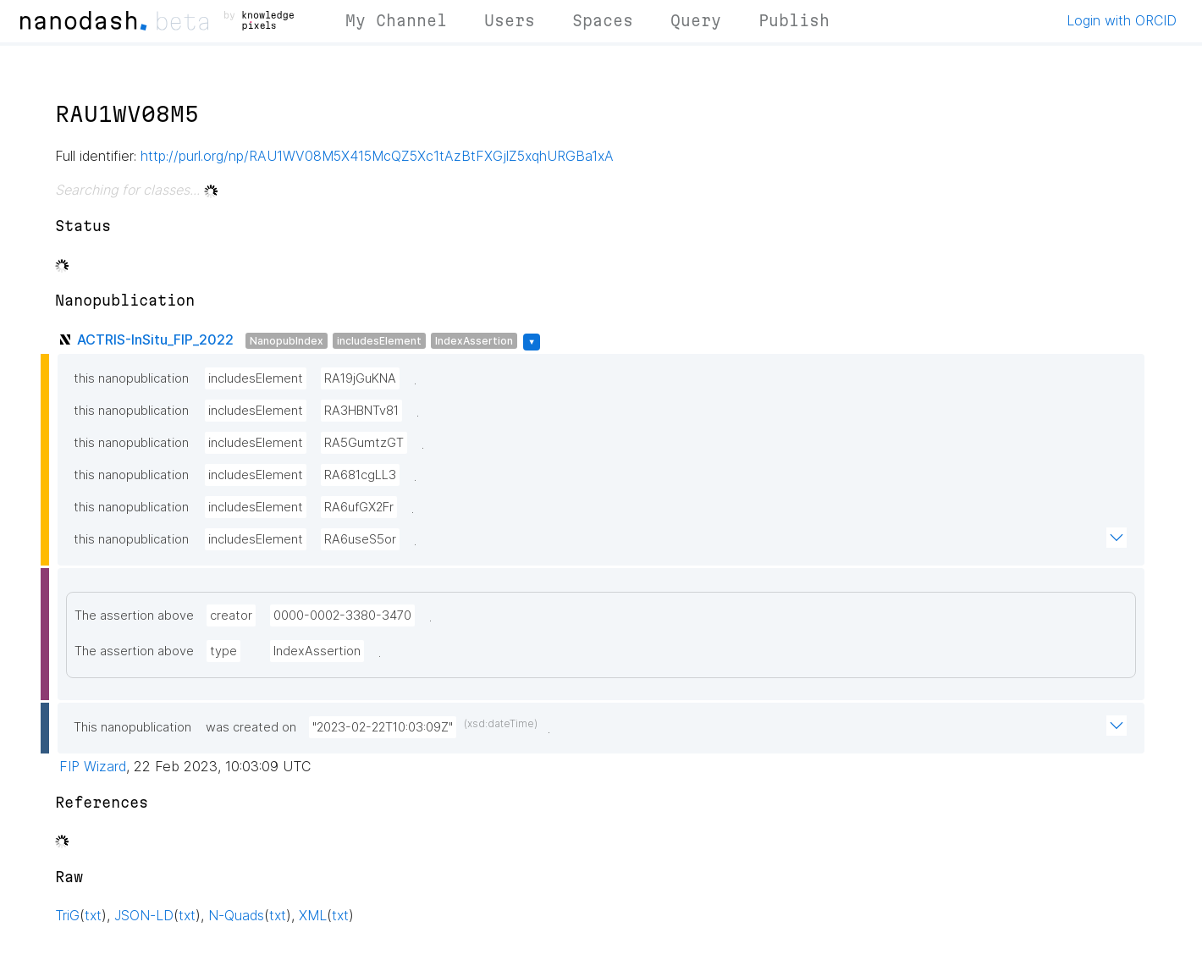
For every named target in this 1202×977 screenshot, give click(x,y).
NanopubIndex (286, 340)
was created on (251, 727)
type (223, 651)
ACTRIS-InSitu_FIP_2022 (155, 339)
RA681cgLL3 (360, 475)
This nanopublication (132, 727)
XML (313, 915)
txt (93, 915)
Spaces (602, 20)
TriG (67, 915)
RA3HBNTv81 (361, 410)
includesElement (379, 340)
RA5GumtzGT (364, 442)
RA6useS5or (360, 539)
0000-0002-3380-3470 (342, 615)
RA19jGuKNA (360, 378)
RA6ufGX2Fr (359, 507)
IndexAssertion (474, 340)
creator (231, 615)
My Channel (396, 20)
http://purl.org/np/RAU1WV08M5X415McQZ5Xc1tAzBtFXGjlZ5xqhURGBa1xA (377, 155)
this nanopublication (131, 378)
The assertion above (134, 615)
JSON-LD (144, 915)
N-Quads (236, 915)
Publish (794, 20)
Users (509, 20)
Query (695, 20)
